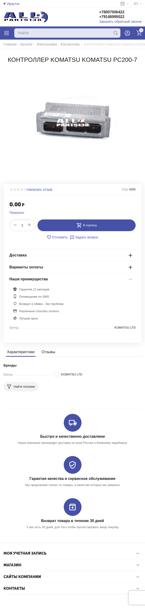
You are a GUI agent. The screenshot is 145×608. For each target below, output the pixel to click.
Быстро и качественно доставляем (72, 436)
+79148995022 (116, 17)
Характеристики (20, 352)
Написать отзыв (38, 189)
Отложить (58, 237)
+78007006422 (116, 13)
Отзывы (46, 352)
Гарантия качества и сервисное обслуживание (72, 478)
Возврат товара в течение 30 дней (72, 520)
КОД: (125, 189)
